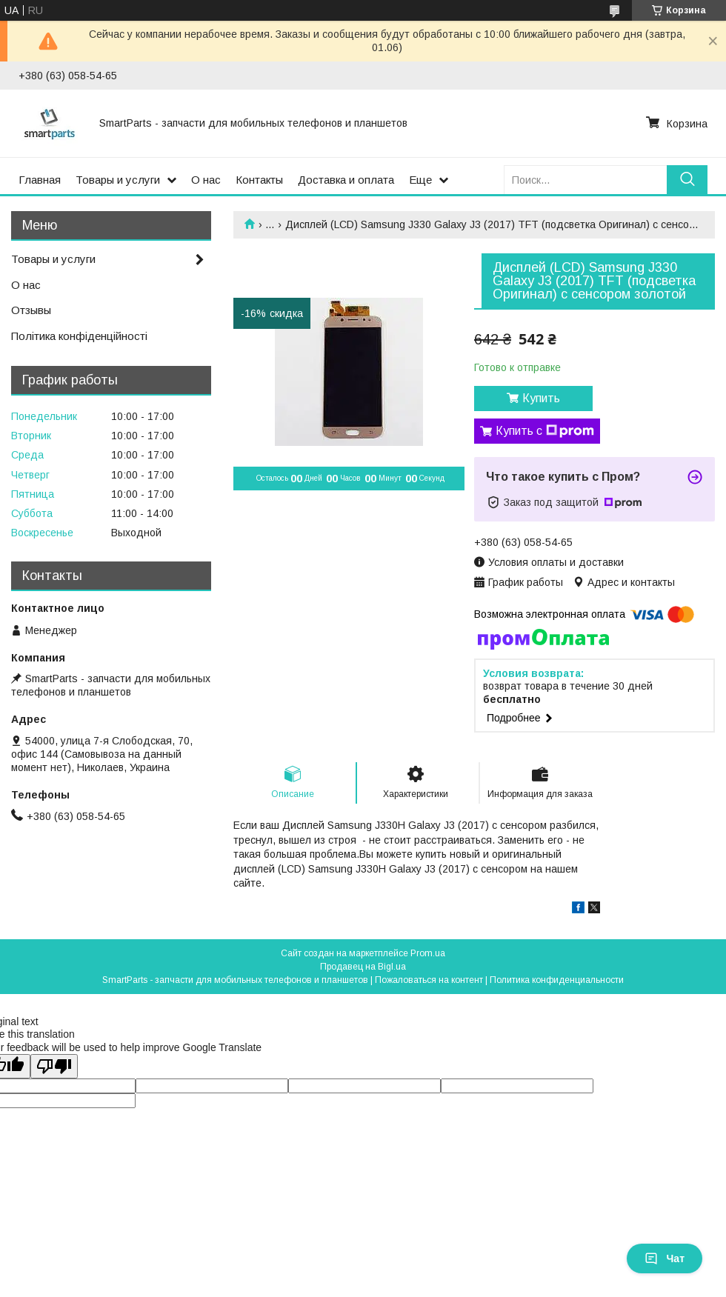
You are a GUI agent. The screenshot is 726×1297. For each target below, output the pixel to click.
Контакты (259, 179)
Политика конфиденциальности (557, 980)
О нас (206, 179)
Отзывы (31, 310)
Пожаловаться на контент (429, 980)
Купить (541, 398)
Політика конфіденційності (79, 336)
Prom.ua (427, 953)
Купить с (545, 431)
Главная (40, 179)
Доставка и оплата (346, 179)
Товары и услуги (118, 179)
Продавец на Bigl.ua (363, 966)
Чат (665, 1258)
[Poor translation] (54, 1066)
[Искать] (687, 179)
